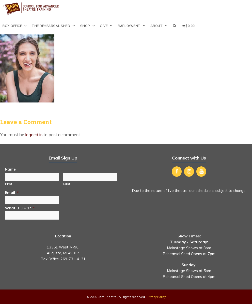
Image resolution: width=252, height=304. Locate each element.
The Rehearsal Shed (55, 25)
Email (12, 192)
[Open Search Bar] (174, 25)
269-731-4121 (73, 259)
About (160, 25)
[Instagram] (189, 171)
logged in (34, 134)
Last (66, 184)
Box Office (15, 25)
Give (107, 25)
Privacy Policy (156, 297)
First (8, 184)
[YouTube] (201, 171)
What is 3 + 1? (20, 208)
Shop (88, 25)
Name (10, 169)
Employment (133, 25)
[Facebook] (177, 171)
